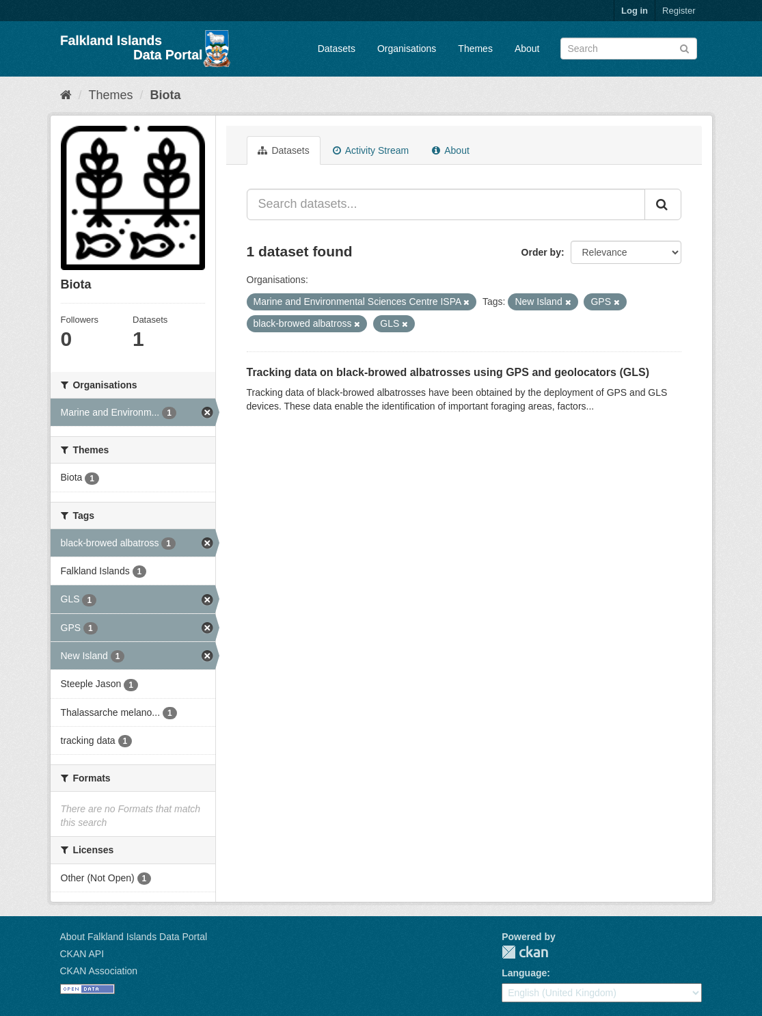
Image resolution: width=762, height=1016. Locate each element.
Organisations (406, 48)
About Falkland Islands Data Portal (134, 936)
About (527, 48)
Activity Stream (371, 150)
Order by (541, 252)
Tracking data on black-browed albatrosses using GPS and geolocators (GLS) (448, 372)
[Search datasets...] (446, 204)
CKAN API (82, 953)
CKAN (525, 952)
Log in (634, 10)
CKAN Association (99, 970)
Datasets (336, 48)
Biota (165, 95)
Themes (475, 48)
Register (678, 10)
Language (524, 972)
